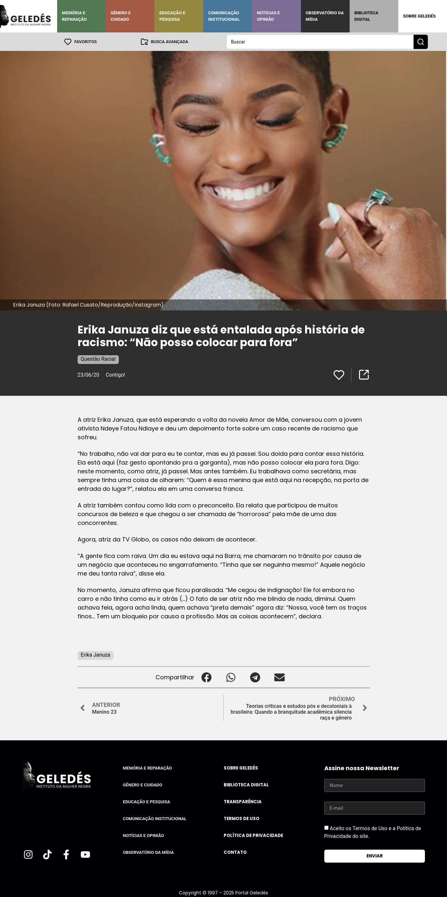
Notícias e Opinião (268, 16)
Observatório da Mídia (325, 16)
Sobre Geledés (419, 16)
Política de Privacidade (253, 835)
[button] (206, 677)
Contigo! (115, 374)
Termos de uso (241, 818)
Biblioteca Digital (366, 16)
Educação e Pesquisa (172, 16)
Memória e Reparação (74, 16)
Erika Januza (95, 654)
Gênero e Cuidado (121, 16)
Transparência (243, 801)
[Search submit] (421, 41)
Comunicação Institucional (224, 16)
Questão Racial (98, 359)
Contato (235, 852)
